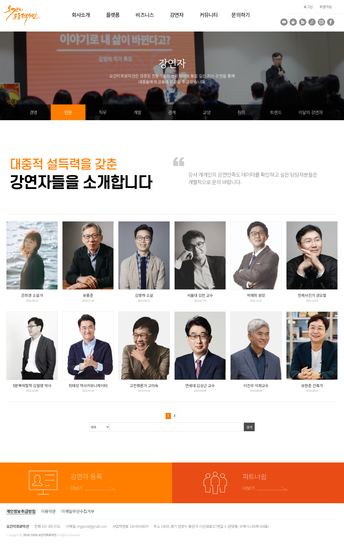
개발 (137, 112)
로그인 (308, 6)
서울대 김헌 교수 (200, 295)
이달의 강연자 (310, 112)
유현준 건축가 (312, 385)
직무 (102, 112)
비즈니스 (145, 14)
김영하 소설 (144, 295)
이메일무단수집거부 (77, 511)
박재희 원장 (256, 295)
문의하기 (240, 14)
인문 (68, 112)
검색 (249, 427)
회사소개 (81, 14)
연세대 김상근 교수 (200, 385)
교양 (206, 112)
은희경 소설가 (32, 295)
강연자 (176, 14)
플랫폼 (113, 14)
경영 (33, 112)
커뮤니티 (209, 14)
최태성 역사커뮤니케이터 (88, 385)
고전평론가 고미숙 (144, 385)
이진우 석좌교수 (256, 385)
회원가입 (325, 6)
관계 (172, 112)
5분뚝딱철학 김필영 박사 (32, 385)
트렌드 (276, 112)
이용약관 (48, 511)
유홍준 (88, 295)
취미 (241, 112)
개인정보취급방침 (21, 511)
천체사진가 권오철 (312, 295)
